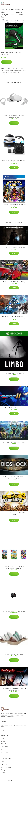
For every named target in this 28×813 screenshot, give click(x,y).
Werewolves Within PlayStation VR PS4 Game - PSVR (14, 205)
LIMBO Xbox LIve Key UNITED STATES (14, 373)
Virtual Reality (4, 752)
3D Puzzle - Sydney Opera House (14, 654)
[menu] (25, 3)
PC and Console (5, 744)
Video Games (11, 52)
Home (2, 19)
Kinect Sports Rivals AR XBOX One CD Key (14, 442)
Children (3, 741)
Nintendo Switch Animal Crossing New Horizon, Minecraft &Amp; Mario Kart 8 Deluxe (14, 567)
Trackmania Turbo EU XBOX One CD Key (14, 282)
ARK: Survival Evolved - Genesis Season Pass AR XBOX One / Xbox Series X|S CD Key (14, 317)
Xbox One (18, 52)
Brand (2, 738)
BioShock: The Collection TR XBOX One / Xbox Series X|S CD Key (14, 477)
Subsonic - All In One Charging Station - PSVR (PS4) (14, 160)
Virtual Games (4, 749)
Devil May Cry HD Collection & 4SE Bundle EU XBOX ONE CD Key (14, 689)
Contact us (4, 764)
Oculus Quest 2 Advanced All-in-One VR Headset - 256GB (14, 116)
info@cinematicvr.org (6, 730)
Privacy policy (4, 770)
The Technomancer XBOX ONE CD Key (14, 247)
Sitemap (3, 772)
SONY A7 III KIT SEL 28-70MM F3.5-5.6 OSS (14, 611)
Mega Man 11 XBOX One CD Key (14, 407)
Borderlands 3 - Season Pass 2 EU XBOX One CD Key (14, 513)
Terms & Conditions (6, 767)
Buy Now (6, 62)
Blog (2, 761)
